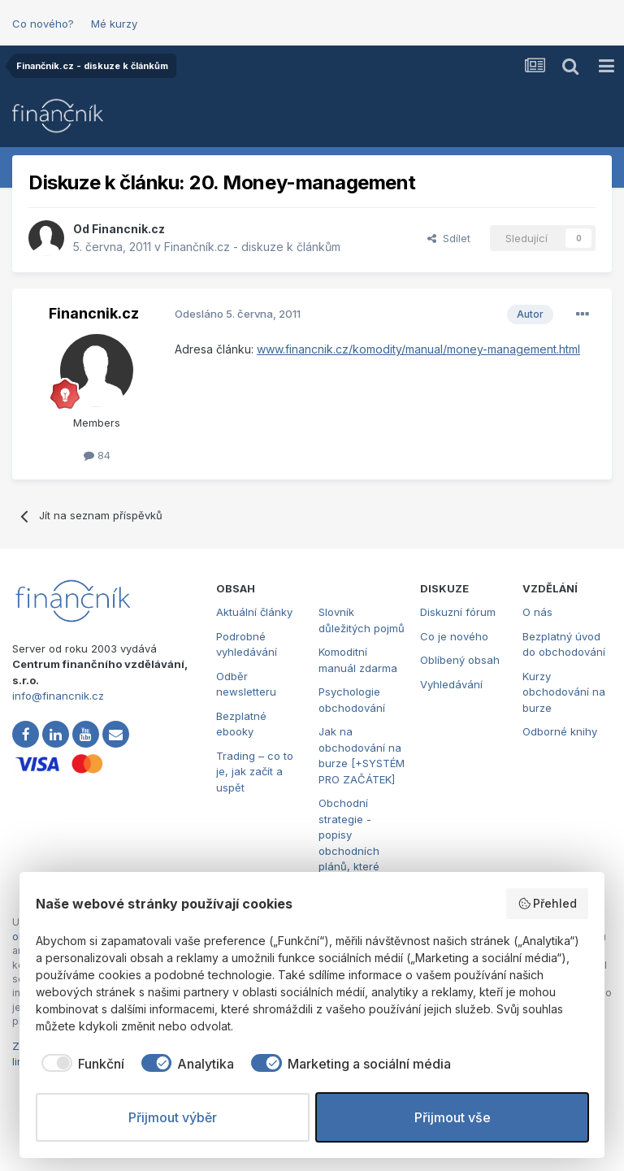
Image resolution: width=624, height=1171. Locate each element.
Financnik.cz (128, 229)
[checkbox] (80, 1063)
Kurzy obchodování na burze (563, 692)
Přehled (548, 903)
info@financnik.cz (58, 695)
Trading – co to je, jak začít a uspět (254, 771)
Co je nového (454, 636)
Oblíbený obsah (460, 659)
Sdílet (448, 238)
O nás (537, 611)
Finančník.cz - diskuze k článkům (252, 247)
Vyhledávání (451, 684)
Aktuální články (254, 611)
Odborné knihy (559, 731)
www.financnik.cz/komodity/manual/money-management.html (418, 349)
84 (97, 455)
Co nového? (43, 23)
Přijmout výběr (172, 1117)
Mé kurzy (114, 23)
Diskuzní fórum (458, 611)
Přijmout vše (452, 1117)
